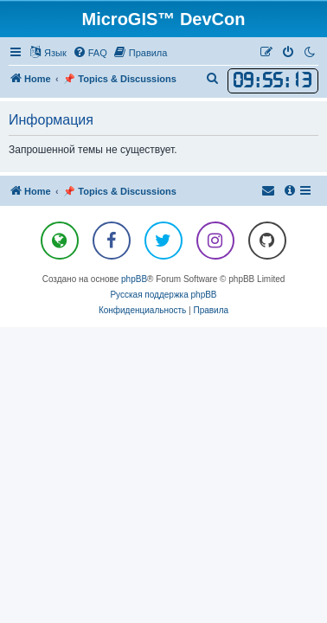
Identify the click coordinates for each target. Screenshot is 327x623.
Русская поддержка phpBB (163, 294)
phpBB (134, 279)
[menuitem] (90, 52)
